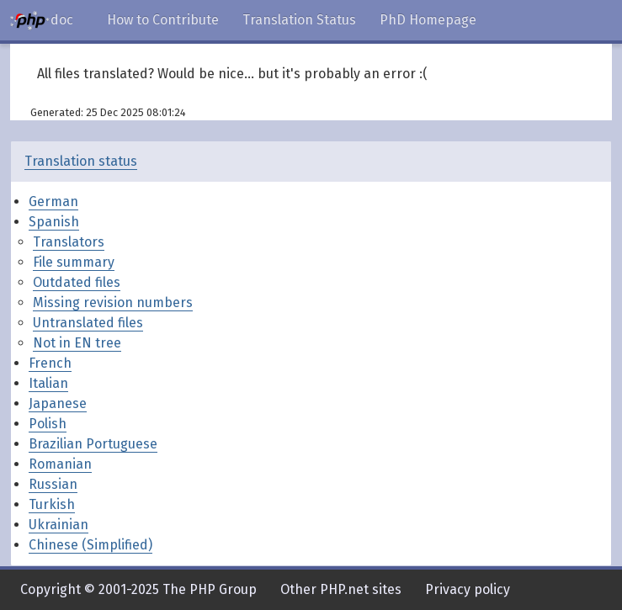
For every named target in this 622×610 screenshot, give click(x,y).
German (53, 202)
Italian (48, 383)
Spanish (54, 222)
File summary (73, 262)
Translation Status (299, 20)
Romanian (60, 464)
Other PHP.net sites (340, 589)
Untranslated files (88, 323)
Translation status (80, 161)
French (50, 363)
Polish (47, 424)
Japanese (58, 403)
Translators (68, 242)
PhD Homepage (428, 20)
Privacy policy (467, 589)
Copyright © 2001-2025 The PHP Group (138, 589)
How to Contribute (163, 20)
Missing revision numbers (113, 302)
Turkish (52, 504)
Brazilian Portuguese (93, 444)
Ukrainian (58, 525)
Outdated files (76, 282)
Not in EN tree (77, 343)
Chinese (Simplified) (90, 545)
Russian (53, 484)
